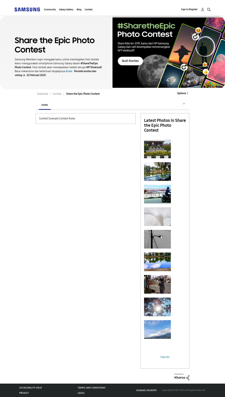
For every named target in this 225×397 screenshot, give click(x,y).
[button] (157, 149)
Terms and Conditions (91, 387)
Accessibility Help (30, 387)
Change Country (146, 390)
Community (50, 9)
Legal (81, 393)
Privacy (24, 393)
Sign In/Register (189, 9)
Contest (88, 9)
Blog (79, 9)
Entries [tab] (64, 105)
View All (165, 357)
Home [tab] (44, 105)
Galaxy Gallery (66, 9)
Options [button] (181, 93)
